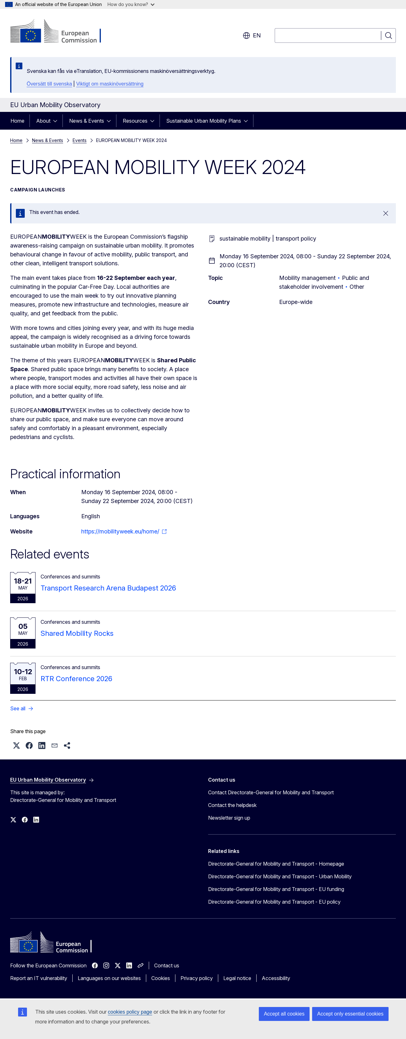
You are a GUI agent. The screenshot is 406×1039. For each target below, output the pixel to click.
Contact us (166, 965)
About (43, 121)
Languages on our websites (109, 978)
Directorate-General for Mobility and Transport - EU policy (274, 902)
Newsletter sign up (229, 818)
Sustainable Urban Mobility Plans (203, 121)
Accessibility (276, 978)
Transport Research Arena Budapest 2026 (108, 588)
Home (17, 121)
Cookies (160, 978)
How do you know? (131, 4)
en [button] (252, 35)
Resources (135, 121)
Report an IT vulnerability (38, 978)
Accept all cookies (284, 1013)
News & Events (86, 121)
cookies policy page (130, 1012)
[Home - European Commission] (61, 31)
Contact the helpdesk (232, 805)
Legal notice (237, 978)
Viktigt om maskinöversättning (109, 84)
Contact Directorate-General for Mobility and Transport (271, 792)
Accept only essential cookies (350, 1013)
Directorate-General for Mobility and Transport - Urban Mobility (280, 876)
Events (80, 140)
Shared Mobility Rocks (77, 633)
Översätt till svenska (49, 84)
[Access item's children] (57, 121)
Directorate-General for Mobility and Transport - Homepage (276, 864)
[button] (16, 745)
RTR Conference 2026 (76, 678)
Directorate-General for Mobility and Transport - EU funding (276, 889)
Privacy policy (196, 978)
